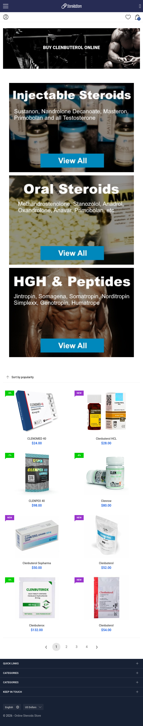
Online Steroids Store (28, 715)
